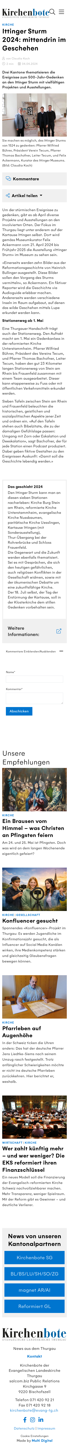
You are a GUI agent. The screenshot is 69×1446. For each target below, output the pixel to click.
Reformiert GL (34, 1306)
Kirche (8, 25)
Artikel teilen (22, 195)
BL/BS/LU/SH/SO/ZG (34, 1274)
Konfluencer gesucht (30, 920)
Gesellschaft (28, 915)
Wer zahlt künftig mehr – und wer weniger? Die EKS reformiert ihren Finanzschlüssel (33, 1159)
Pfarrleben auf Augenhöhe (21, 1032)
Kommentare (22, 179)
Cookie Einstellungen (35, 1436)
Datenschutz (24, 1428)
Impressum (46, 1428)
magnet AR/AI (34, 1290)
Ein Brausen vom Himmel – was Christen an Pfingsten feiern (33, 828)
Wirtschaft (12, 1143)
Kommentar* (14, 689)
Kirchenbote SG (35, 1258)
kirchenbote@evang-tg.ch (34, 1410)
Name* (10, 672)
